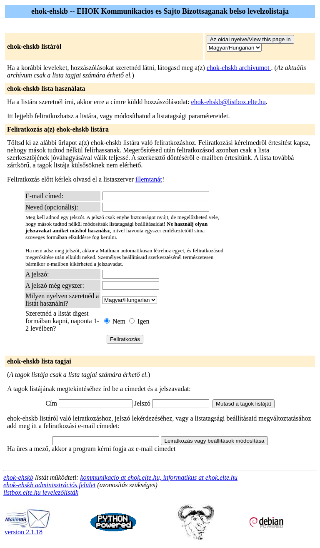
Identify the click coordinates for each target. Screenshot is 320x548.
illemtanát (148, 179)
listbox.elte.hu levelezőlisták (40, 492)
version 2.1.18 (27, 529)
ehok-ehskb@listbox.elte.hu (228, 101)
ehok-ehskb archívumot (239, 67)
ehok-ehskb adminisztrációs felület (49, 484)
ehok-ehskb (18, 477)
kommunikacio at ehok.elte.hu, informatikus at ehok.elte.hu (159, 477)
